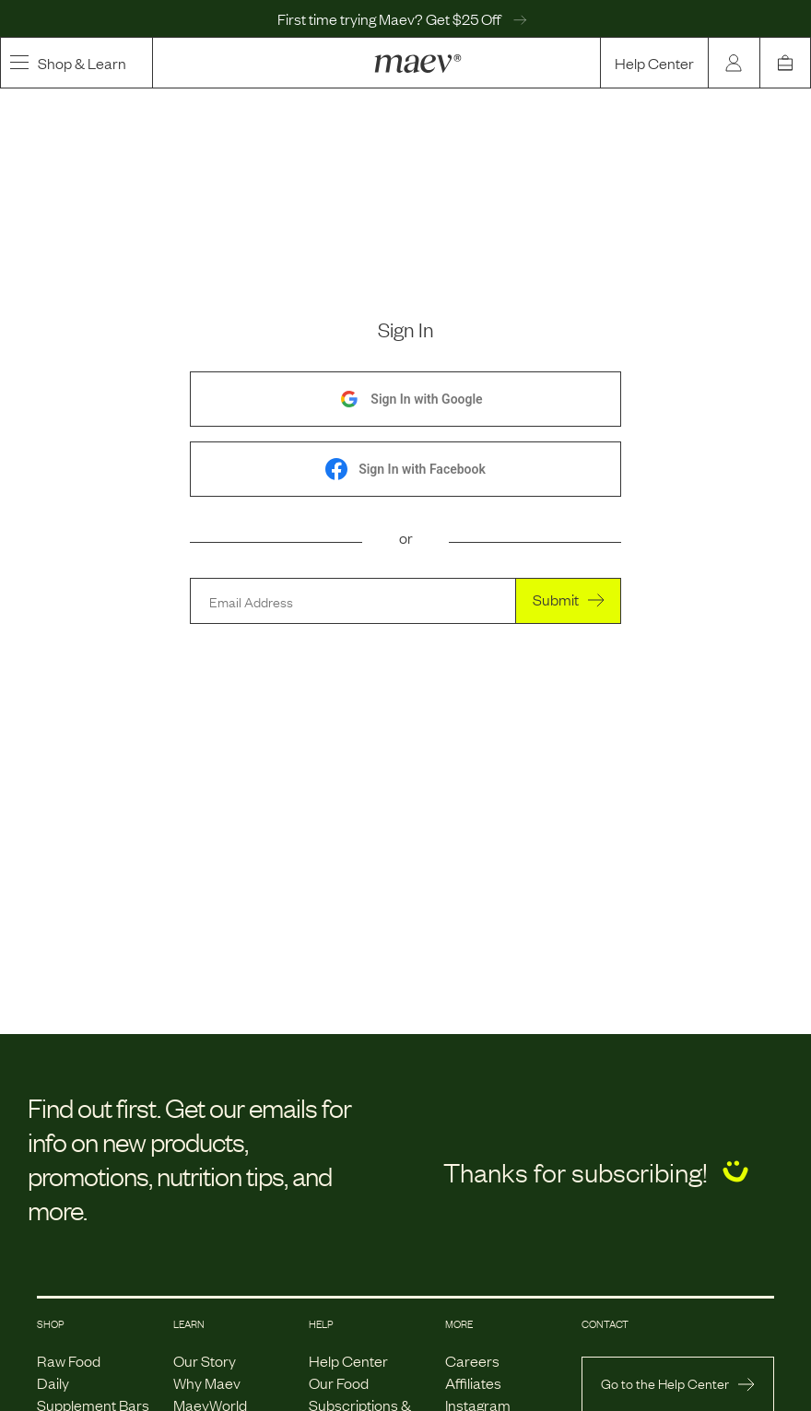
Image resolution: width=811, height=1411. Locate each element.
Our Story (204, 1360)
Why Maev (207, 1382)
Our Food (339, 1382)
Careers (472, 1360)
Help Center (654, 63)
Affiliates (473, 1382)
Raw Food (68, 1360)
